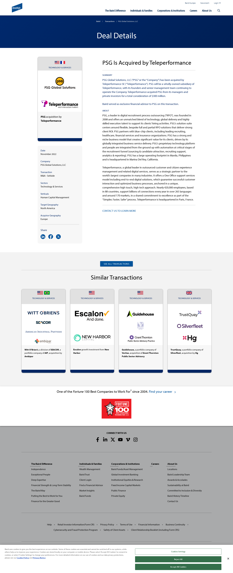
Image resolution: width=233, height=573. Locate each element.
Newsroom (204, 3)
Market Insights (87, 490)
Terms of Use (126, 524)
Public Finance (118, 490)
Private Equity (118, 495)
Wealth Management (89, 469)
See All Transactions (116, 263)
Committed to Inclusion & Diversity (184, 490)
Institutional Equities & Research (127, 479)
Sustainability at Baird (178, 485)
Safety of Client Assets (114, 529)
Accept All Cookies (178, 569)
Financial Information (149, 524)
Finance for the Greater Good (45, 501)
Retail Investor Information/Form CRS (76, 524)
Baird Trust (84, 474)
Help (49, 524)
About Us (207, 10)
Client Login (85, 479)
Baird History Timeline (178, 495)
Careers (193, 10)
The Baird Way (38, 490)
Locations (172, 469)
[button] (218, 10)
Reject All (178, 561)
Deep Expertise (38, 479)
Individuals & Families (141, 10)
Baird (98, 21)
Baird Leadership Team (178, 474)
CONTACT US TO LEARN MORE (119, 210)
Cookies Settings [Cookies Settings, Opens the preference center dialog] (178, 553)
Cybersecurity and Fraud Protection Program (76, 529)
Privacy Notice (39, 560)
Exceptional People (40, 474)
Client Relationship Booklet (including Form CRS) (155, 529)
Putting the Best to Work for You (46, 495)
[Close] (228, 560)
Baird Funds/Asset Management (127, 469)
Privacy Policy (107, 524)
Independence (38, 469)
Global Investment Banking (124, 474)
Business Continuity (175, 524)
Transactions (110, 21)
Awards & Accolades (177, 479)
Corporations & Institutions (171, 10)
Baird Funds (85, 495)
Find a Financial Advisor (91, 485)
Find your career (162, 391)
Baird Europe (190, 3)
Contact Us (172, 501)
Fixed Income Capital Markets (125, 485)
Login (217, 3)
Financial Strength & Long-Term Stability (51, 485)
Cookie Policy (23, 560)
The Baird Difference (115, 10)
